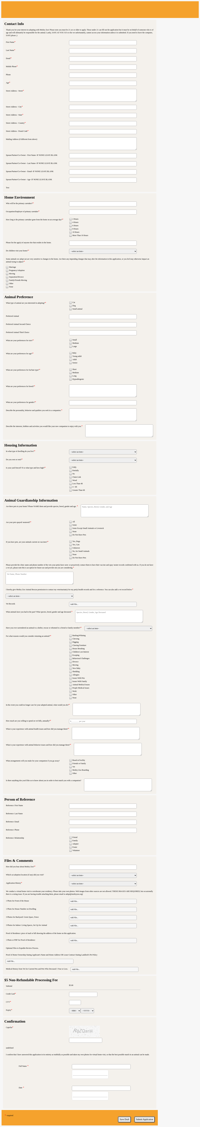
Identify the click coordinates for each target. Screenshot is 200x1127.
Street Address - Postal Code (16, 131)
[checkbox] (70, 219)
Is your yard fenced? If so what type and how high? (25, 468)
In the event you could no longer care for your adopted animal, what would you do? (37, 705)
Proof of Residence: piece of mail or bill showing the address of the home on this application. (41, 933)
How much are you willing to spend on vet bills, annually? (28, 721)
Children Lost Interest (80, 652)
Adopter (75, 844)
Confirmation (14, 1021)
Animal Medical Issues (81, 685)
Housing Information (20, 445)
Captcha (9, 1027)
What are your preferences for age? (19, 353)
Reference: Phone (12, 830)
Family (75, 840)
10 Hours (75, 232)
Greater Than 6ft (78, 490)
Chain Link (76, 477)
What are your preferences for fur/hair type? (22, 370)
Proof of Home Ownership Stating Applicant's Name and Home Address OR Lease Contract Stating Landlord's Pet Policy (51, 955)
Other (11, 283)
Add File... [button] (74, 604)
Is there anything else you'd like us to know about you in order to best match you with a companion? (43, 780)
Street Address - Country (15, 123)
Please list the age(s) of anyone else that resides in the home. (28, 242)
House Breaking (78, 648)
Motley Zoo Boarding (80, 770)
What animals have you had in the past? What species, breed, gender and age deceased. (38, 612)
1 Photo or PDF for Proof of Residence (20, 940)
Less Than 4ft (77, 483)
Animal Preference (18, 297)
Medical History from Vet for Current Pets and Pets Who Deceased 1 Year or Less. (37, 969)
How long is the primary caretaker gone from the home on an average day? (34, 220)
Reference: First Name (14, 805)
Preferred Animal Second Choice (18, 324)
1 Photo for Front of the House (17, 901)
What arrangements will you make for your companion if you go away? (33, 761)
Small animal (77, 309)
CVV (8, 1002)
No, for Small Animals (81, 551)
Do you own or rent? (13, 459)
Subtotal (9, 986)
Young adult (77, 356)
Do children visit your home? (17, 251)
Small (74, 340)
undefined (9, 1048)
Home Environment (19, 197)
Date (20, 1088)
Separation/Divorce (16, 277)
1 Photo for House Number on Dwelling (21, 909)
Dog (74, 306)
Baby (74, 353)
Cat (73, 302)
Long (74, 376)
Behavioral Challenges (81, 658)
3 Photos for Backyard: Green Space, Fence (22, 917)
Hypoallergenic (78, 379)
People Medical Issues (80, 688)
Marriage (12, 267)
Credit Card (10, 994)
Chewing (75, 639)
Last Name (10, 50)
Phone (8, 75)
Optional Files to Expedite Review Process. (22, 948)
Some (74, 525)
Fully (74, 467)
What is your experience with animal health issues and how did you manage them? (37, 729)
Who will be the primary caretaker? (19, 203)
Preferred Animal (12, 316)
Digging (75, 642)
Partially (75, 470)
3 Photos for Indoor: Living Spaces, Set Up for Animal (26, 925)
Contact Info (14, 24)
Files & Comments (18, 861)
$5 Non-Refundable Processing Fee (31, 980)
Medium (75, 343)
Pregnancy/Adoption (17, 270)
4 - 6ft (74, 487)
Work (74, 691)
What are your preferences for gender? (20, 402)
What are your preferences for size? (19, 340)
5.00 (71, 985)
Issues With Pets (78, 678)
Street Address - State (14, 115)
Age (7, 83)
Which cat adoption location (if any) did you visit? (25, 875)
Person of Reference (19, 799)
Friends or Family (79, 763)
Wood (74, 480)
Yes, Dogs (76, 541)
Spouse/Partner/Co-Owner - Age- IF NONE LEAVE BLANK (29, 179)
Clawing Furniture (79, 645)
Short (74, 369)
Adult (74, 359)
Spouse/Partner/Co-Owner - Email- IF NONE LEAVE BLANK (29, 171)
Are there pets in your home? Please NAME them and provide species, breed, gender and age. (41, 506)
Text (7, 188)
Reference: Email (12, 822)
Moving (12, 274)
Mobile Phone (11, 66)
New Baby (76, 668)
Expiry (8, 1010)
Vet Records (10, 604)
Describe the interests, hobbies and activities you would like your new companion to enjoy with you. (43, 426)
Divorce (75, 662)
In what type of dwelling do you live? (20, 451)
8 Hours (75, 229)
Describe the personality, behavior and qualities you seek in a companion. (33, 410)
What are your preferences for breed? (20, 386)
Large (74, 346)
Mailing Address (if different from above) (21, 139)
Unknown (76, 548)
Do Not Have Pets (79, 535)
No (73, 474)
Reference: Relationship (15, 838)
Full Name (23, 1066)
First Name (10, 42)
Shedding (76, 671)
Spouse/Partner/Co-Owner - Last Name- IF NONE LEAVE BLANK (31, 163)
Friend (74, 837)
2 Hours (75, 219)
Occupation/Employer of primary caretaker (22, 211)
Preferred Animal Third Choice (17, 332)
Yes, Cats (76, 545)
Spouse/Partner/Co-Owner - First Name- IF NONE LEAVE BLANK (31, 155)
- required (9, 1115)
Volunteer (76, 850)
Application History (13, 883)
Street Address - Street (14, 91)
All (73, 522)
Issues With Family (79, 681)
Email (8, 58)
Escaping (75, 655)
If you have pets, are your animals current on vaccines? (26, 542)
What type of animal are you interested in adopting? (25, 303)
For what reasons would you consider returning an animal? (28, 636)
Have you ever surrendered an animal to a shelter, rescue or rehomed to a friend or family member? (43, 628)
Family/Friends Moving (18, 280)
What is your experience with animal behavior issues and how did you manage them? (38, 745)
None (11, 287)
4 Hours (75, 222)
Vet (73, 767)
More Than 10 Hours (80, 235)
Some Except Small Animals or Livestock (88, 528)
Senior (74, 363)
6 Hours (75, 225)
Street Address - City (14, 107)
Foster (74, 847)
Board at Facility (78, 760)
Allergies (75, 675)
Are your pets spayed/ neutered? (18, 522)
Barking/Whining (79, 635)
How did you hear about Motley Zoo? (20, 867)
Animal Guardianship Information (31, 500)
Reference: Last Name (14, 813)
